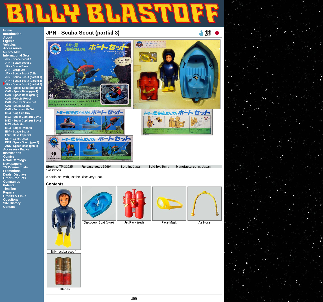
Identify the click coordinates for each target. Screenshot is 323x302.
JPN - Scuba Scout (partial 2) (23, 80)
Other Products (14, 178)
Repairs (9, 192)
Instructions (12, 153)
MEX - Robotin (14, 124)
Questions (10, 199)
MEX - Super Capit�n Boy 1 (23, 116)
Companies (11, 181)
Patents (9, 185)
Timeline (9, 189)
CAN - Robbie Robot (18, 98)
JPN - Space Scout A (18, 59)
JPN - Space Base (16, 66)
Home (7, 30)
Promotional (12, 171)
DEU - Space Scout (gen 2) (22, 142)
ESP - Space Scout (17, 131)
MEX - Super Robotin (18, 128)
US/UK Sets (11, 52)
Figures (9, 41)
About (7, 37)
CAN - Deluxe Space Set (20, 102)
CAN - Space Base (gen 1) (21, 91)
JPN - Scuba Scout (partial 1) (23, 77)
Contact (9, 207)
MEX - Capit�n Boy (17, 113)
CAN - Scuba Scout (17, 105)
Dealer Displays (14, 174)
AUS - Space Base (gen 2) (21, 146)
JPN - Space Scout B (18, 62)
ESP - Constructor (16, 138)
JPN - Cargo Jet (15, 70)
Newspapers (12, 163)
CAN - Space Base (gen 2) (21, 95)
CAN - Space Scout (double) (23, 87)
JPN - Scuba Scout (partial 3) (23, 84)
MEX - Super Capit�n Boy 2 (23, 120)
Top (134, 298)
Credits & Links (14, 196)
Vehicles (9, 44)
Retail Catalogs (14, 160)
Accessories (12, 48)
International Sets (16, 55)
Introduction (12, 34)
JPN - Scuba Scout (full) (20, 73)
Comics (9, 156)
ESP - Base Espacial (18, 135)
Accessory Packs (16, 149)
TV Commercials (15, 167)
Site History (12, 203)
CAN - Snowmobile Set (19, 109)
